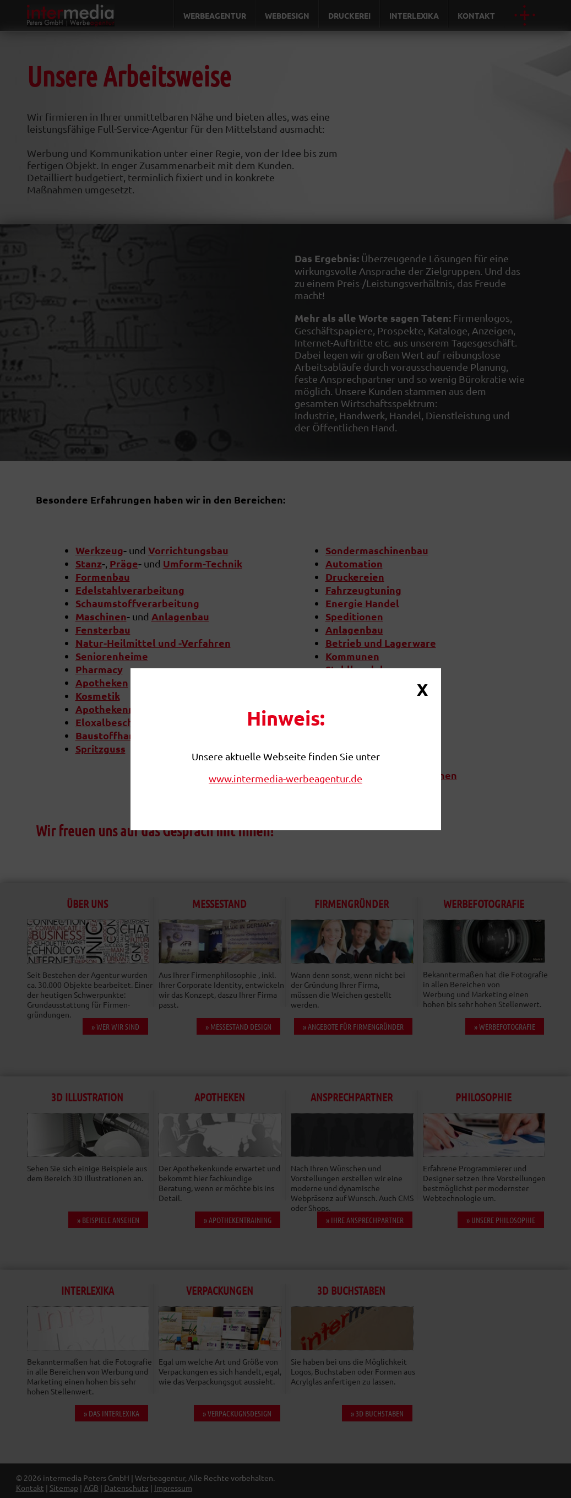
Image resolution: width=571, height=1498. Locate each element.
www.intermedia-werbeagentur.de (285, 778)
